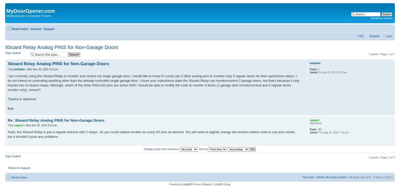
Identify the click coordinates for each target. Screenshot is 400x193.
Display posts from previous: (171, 149)
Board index (20, 28)
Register (374, 36)
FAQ (361, 36)
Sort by (213, 149)
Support (49, 28)
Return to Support (19, 167)
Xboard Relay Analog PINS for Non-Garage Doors (61, 47)
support (18, 125)
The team (308, 177)
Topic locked (16, 54)
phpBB (187, 184)
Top (391, 112)
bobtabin (19, 69)
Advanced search (381, 18)
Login (388, 36)
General (36, 28)
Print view (381, 28)
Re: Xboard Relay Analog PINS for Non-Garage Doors (56, 120)
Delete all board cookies (331, 177)
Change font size (388, 28)
